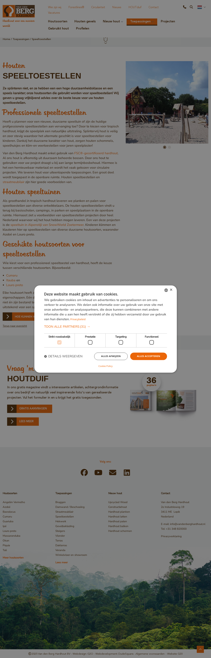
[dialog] (105, 329)
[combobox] (166, 290)
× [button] (171, 290)
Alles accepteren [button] (147, 356)
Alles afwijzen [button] (108, 356)
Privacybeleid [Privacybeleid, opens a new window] (78, 319)
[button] (105, 326)
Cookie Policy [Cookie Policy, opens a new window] (105, 365)
